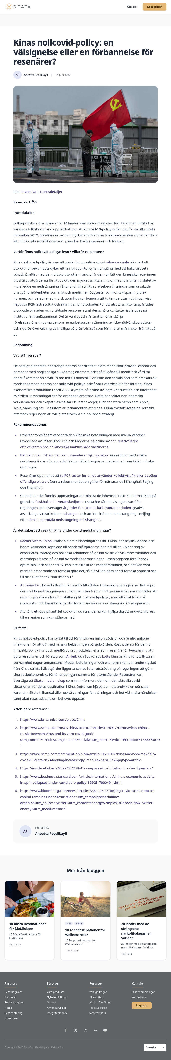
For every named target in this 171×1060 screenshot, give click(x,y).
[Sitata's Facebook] (66, 1030)
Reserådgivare (13, 992)
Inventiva (28, 191)
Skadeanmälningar (143, 992)
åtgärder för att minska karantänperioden (97, 507)
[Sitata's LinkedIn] (95, 1030)
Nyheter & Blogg (57, 997)
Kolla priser (154, 7)
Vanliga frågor (98, 992)
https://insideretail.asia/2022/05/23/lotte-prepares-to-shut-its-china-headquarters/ (86, 768)
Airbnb (71, 656)
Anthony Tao (30, 585)
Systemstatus (97, 1013)
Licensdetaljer (51, 191)
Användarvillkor (56, 1008)
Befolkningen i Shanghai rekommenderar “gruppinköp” (64, 455)
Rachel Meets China (36, 540)
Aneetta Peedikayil (51, 833)
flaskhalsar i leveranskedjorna (59, 501)
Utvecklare (11, 1018)
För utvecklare (98, 1008)
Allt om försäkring (100, 1002)
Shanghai (71, 513)
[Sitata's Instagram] (85, 1030)
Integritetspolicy (57, 1013)
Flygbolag (11, 997)
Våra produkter (56, 992)
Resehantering (14, 1013)
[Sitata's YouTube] (105, 1030)
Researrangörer (14, 1002)
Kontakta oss (139, 997)
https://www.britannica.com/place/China (53, 719)
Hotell (8, 1008)
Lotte (106, 656)
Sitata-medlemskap (49, 680)
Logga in (141, 1005)
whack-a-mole (117, 262)
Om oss (131, 7)
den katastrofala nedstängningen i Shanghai (64, 519)
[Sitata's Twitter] (76, 1030)
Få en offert (96, 997)
